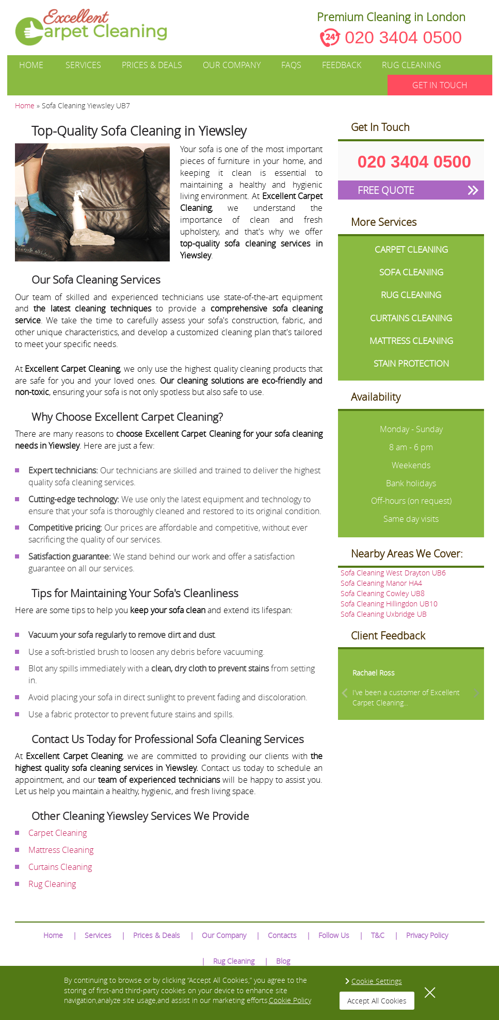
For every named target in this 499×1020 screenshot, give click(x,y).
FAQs (291, 65)
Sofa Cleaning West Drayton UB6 (393, 573)
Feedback (341, 65)
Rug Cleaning (411, 65)
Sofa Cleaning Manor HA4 (381, 583)
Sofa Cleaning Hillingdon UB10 (389, 603)
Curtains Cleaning (60, 867)
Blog (283, 961)
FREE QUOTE (386, 190)
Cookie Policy (290, 1000)
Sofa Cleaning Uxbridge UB (384, 614)
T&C (377, 935)
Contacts (282, 935)
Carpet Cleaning (57, 832)
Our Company (232, 65)
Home (31, 65)
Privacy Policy (427, 935)
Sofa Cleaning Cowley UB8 (383, 593)
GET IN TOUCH (440, 85)
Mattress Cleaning (60, 850)
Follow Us (333, 935)
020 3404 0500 (403, 37)
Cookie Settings (376, 981)
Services (83, 65)
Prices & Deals (152, 65)
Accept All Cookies (377, 1001)
